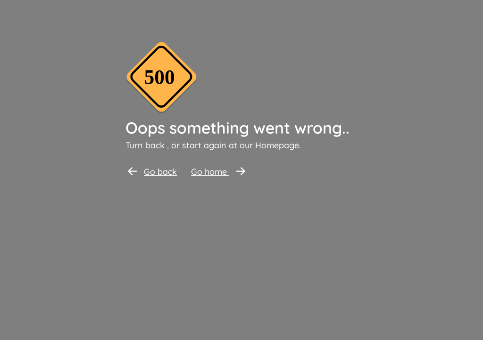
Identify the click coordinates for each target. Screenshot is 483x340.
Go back (152, 171)
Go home (218, 171)
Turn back (145, 145)
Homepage (277, 145)
